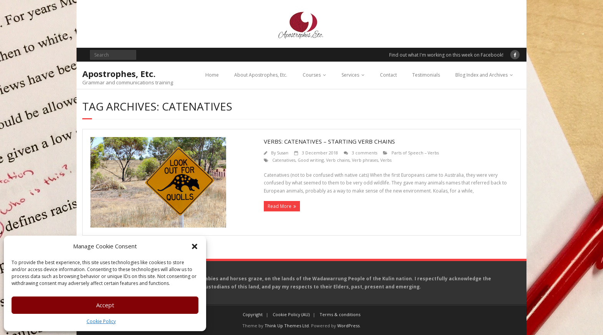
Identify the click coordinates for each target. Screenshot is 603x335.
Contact (388, 75)
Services (350, 75)
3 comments (364, 153)
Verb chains (338, 160)
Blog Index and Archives (481, 75)
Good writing (311, 160)
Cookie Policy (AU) (291, 314)
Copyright (253, 314)
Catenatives (283, 160)
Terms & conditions (340, 314)
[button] (194, 246)
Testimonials (426, 75)
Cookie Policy (101, 321)
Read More (280, 206)
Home (212, 75)
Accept (105, 305)
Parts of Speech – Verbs (415, 153)
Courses (312, 75)
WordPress (348, 325)
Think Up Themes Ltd (287, 325)
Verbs (385, 160)
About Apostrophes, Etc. (260, 75)
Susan (282, 153)
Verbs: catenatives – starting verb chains (329, 141)
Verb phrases (365, 160)
